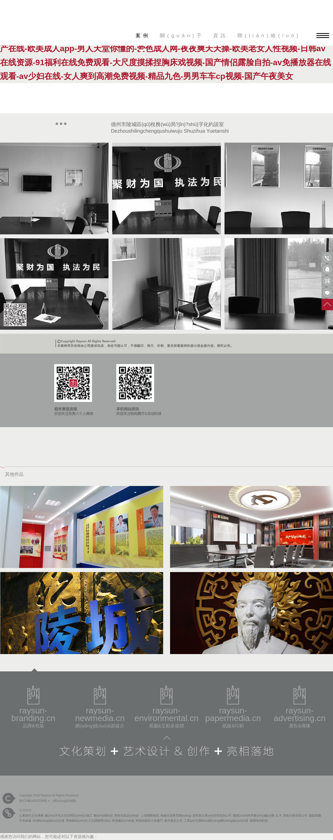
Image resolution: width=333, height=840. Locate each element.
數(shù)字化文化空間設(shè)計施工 (69, 815)
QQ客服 (327, 269)
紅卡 (279, 815)
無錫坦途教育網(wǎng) (175, 815)
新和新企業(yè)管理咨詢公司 (212, 815)
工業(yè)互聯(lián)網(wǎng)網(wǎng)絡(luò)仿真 (216, 820)
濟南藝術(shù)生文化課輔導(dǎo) (88, 820)
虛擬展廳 (315, 815)
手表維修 (25, 820)
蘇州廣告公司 (173, 820)
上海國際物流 (150, 815)
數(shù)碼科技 (103, 815)
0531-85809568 (327, 257)
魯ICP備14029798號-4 (34, 801)
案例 (143, 35)
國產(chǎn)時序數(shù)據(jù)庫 (253, 815)
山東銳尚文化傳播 (31, 815)
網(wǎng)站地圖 (64, 801)
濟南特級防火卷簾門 (149, 820)
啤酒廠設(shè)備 (123, 820)
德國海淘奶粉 (259, 820)
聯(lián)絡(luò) (269, 35)
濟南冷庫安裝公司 (295, 815)
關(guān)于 (182, 35)
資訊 (220, 35)
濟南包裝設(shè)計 (126, 815)
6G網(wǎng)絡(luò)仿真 (49, 820)
